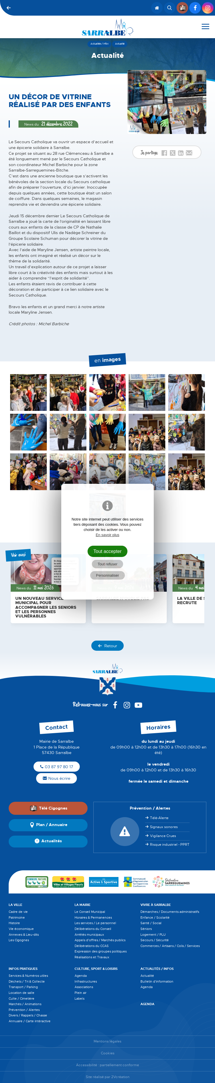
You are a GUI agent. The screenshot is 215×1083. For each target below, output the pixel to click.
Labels (79, 998)
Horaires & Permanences (93, 917)
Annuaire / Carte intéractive (30, 1021)
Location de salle (21, 993)
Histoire (14, 923)
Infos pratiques (23, 969)
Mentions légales (107, 1041)
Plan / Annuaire (48, 825)
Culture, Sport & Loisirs (96, 969)
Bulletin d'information (156, 981)
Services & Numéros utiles (28, 976)
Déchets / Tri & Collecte (27, 981)
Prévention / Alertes (24, 1010)
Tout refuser (108, 564)
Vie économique (21, 929)
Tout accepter (107, 551)
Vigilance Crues (163, 836)
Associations (84, 987)
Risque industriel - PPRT (170, 844)
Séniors (146, 929)
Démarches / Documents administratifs (169, 912)
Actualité (147, 976)
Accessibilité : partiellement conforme (107, 1065)
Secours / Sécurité (154, 940)
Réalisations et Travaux (92, 957)
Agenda (81, 976)
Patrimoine (17, 917)
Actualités (48, 841)
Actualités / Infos (157, 969)
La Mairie (82, 905)
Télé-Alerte (159, 818)
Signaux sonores (164, 827)
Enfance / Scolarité (155, 917)
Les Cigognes (19, 940)
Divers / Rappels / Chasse (28, 1015)
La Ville (15, 905)
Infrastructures (86, 981)
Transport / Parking (23, 987)
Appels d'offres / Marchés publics (100, 940)
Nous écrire (56, 778)
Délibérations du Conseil (93, 929)
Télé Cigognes (48, 808)
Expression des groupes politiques (101, 951)
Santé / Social (151, 923)
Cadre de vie (18, 912)
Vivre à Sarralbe (155, 905)
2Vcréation (120, 1077)
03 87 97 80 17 (56, 766)
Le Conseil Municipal (90, 912)
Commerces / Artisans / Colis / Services (170, 946)
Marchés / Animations (25, 1004)
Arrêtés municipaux (89, 935)
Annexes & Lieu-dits (24, 935)
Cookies (107, 1053)
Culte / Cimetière (21, 998)
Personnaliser (107, 575)
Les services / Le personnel (95, 923)
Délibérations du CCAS (92, 946)
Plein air (80, 993)
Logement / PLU (153, 935)
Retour (107, 645)
